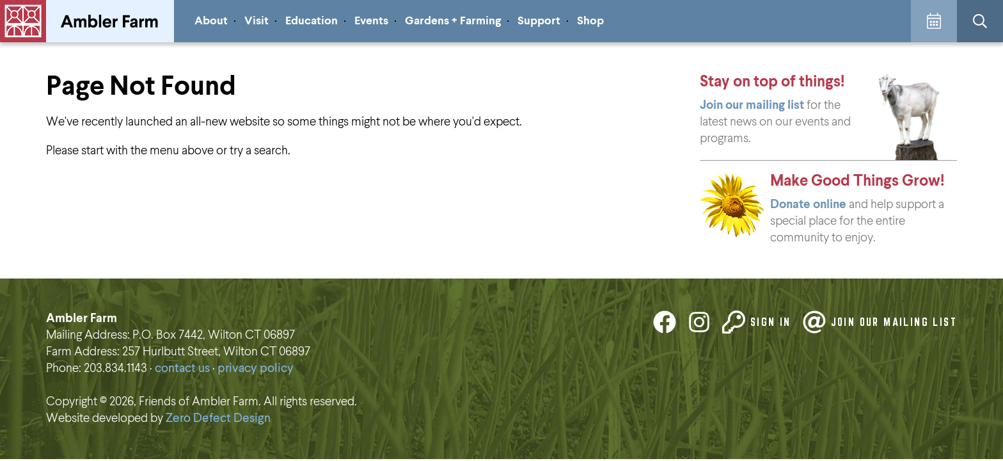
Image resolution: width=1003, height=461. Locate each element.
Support (538, 21)
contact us (182, 368)
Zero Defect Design (218, 418)
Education (311, 21)
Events (371, 21)
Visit (256, 21)
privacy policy (255, 368)
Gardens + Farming (453, 21)
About (211, 21)
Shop (590, 21)
